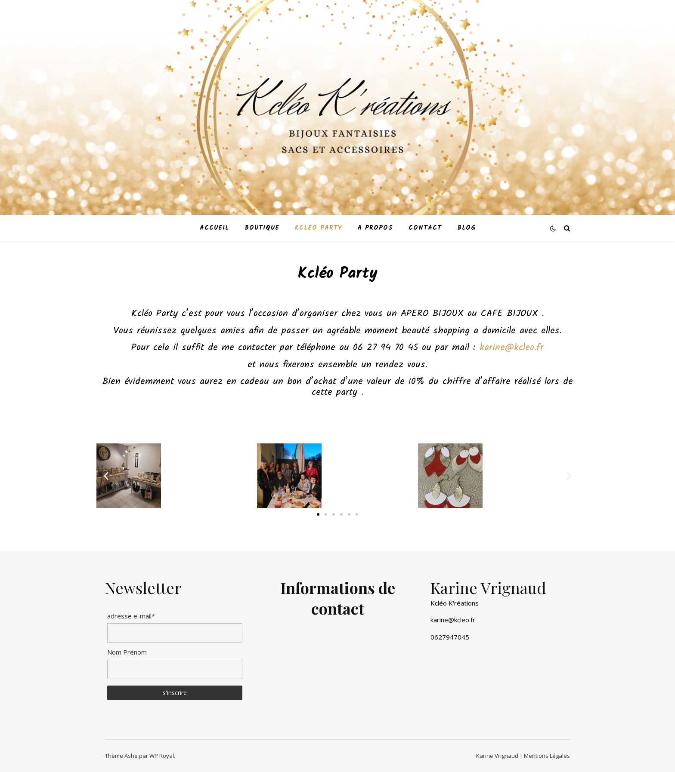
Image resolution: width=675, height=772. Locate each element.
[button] (318, 514)
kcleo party (318, 228)
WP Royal (161, 756)
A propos (375, 228)
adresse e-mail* (131, 616)
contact (425, 228)
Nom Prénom (127, 652)
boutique (262, 228)
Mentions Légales (546, 756)
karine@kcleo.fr (512, 347)
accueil (214, 228)
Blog (466, 228)
